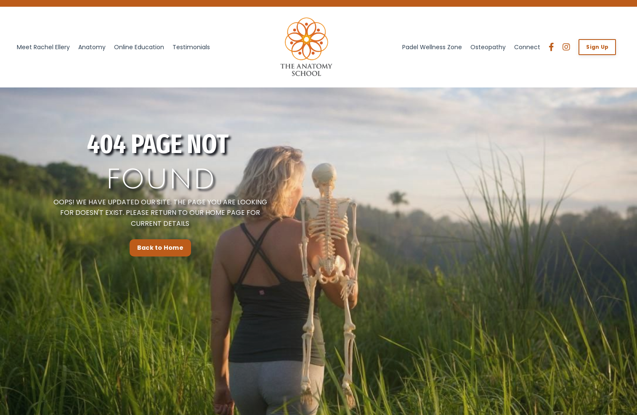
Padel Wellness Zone (432, 47)
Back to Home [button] (160, 291)
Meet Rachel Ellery (43, 47)
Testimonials (191, 47)
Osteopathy (488, 47)
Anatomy (92, 47)
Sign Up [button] (597, 46)
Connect (527, 47)
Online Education (139, 47)
